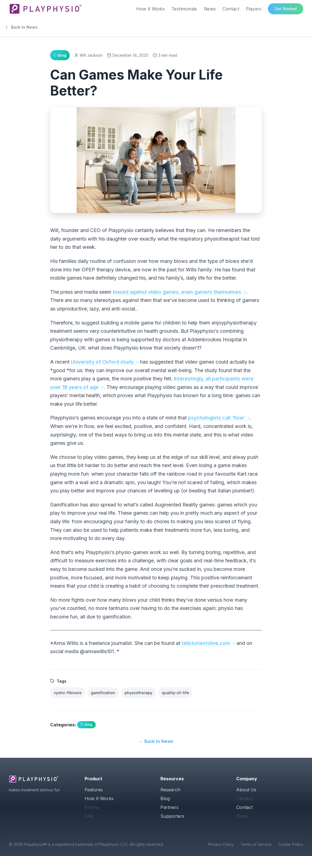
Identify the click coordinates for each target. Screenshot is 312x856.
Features (94, 789)
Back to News (20, 27)
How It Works (150, 9)
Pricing (92, 807)
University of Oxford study (102, 362)
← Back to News (156, 741)
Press (242, 816)
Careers (244, 798)
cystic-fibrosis (68, 692)
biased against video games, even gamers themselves (177, 292)
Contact (230, 9)
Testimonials (184, 9)
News (210, 9)
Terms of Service (255, 844)
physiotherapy (138, 692)
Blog (165, 798)
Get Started (286, 8)
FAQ (89, 816)
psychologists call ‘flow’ (216, 418)
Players (253, 9)
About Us (246, 789)
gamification (103, 692)
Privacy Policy (221, 844)
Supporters (172, 816)
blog (86, 725)
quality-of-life (175, 692)
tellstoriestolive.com (206, 643)
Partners (169, 807)
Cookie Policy (290, 844)
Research (170, 789)
